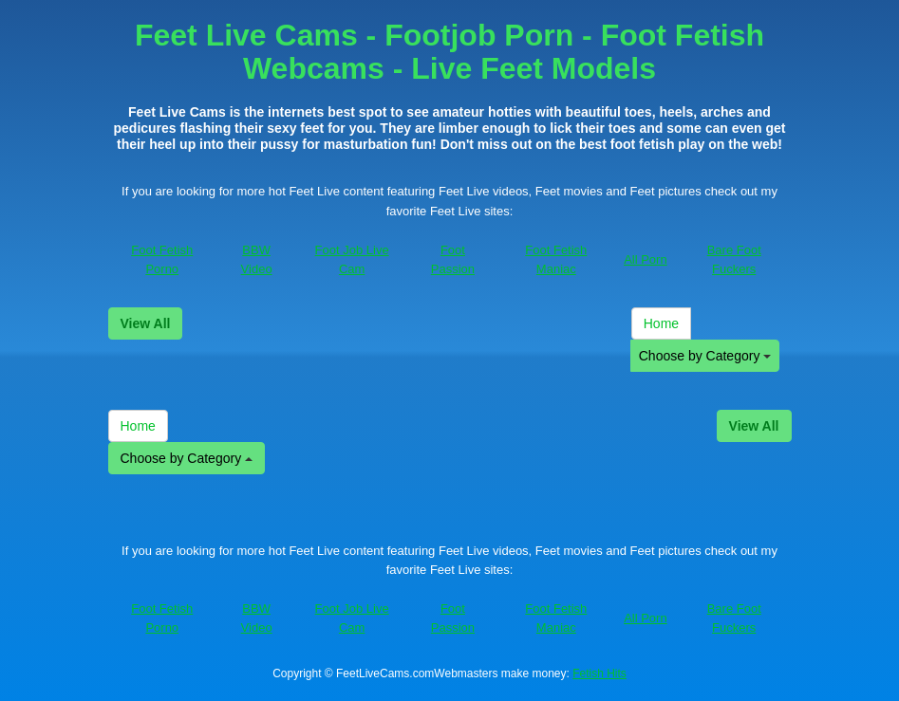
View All (146, 323)
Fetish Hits (599, 673)
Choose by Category (705, 355)
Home (661, 323)
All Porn (645, 259)
